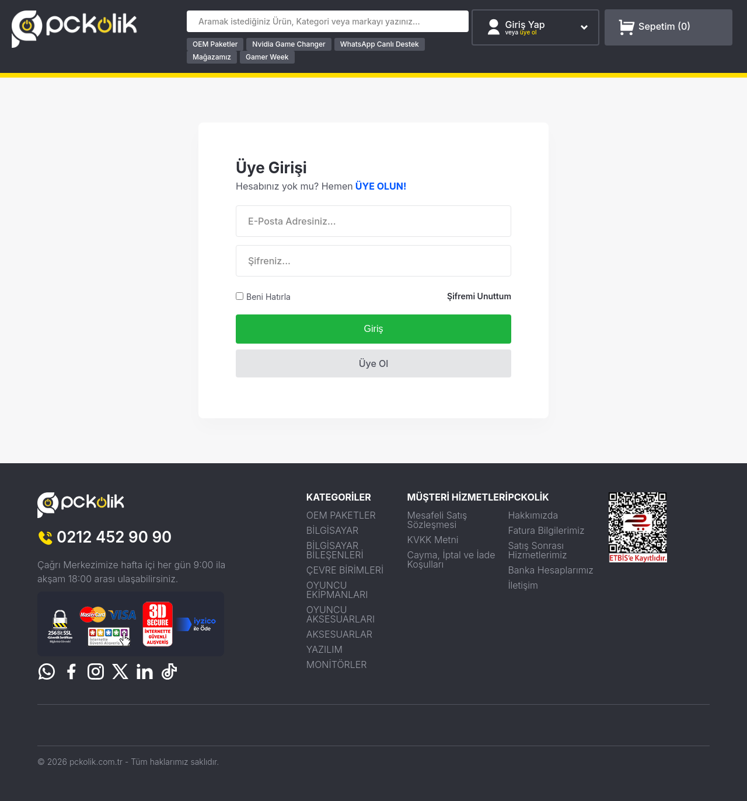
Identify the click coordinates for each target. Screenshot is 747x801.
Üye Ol (374, 363)
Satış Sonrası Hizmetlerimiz (537, 550)
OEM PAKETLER (341, 515)
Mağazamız (212, 57)
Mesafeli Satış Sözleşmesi (437, 519)
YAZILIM (324, 649)
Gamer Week (267, 57)
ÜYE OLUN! (381, 186)
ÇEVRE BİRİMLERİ (344, 570)
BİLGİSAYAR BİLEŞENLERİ (335, 550)
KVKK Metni (433, 539)
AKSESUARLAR (339, 634)
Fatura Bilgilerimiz (546, 530)
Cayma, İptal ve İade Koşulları (451, 559)
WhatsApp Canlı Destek (379, 44)
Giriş (373, 329)
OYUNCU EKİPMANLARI (337, 589)
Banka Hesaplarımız (551, 570)
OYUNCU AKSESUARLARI (340, 614)
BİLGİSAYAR (332, 530)
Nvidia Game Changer (288, 44)
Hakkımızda (533, 515)
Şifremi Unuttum (479, 296)
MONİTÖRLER (336, 664)
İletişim (523, 585)
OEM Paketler (215, 44)
